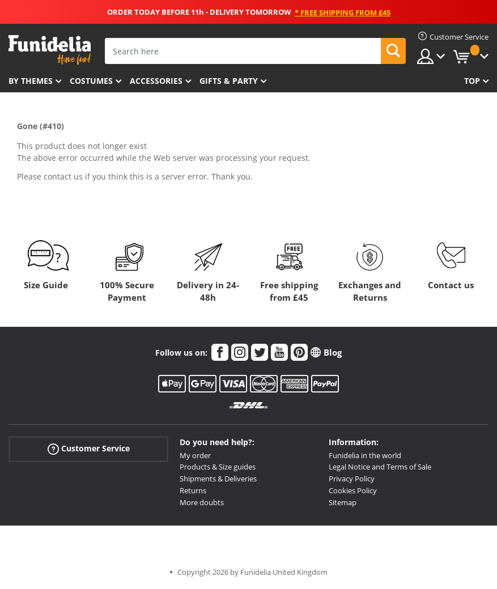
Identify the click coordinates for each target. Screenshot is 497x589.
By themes (31, 80)
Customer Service (89, 448)
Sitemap (342, 502)
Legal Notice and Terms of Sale (380, 467)
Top (472, 80)
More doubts (202, 502)
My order (195, 455)
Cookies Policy (353, 490)
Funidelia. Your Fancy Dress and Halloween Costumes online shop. (50, 50)
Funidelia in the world (365, 455)
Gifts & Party (228, 80)
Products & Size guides (218, 467)
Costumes (91, 80)
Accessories (156, 80)
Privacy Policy (352, 478)
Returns (193, 490)
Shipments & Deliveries (218, 478)
